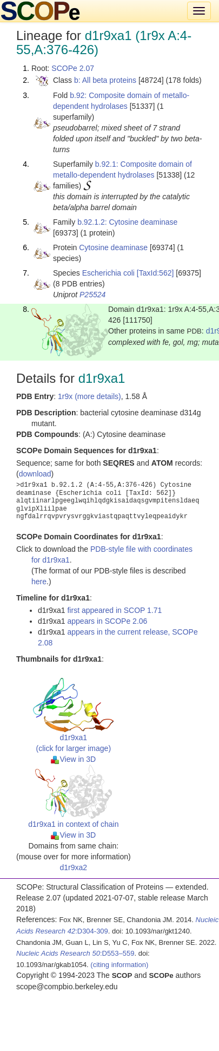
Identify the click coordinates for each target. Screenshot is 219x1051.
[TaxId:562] (155, 273)
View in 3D (73, 759)
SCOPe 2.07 (72, 68)
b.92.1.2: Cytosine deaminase (127, 222)
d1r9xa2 (74, 867)
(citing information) (119, 965)
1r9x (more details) (89, 396)
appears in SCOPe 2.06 (107, 621)
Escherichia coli (108, 273)
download (35, 473)
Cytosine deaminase (113, 247)
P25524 (92, 294)
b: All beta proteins (105, 80)
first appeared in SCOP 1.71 (114, 610)
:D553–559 (75, 953)
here (39, 581)
